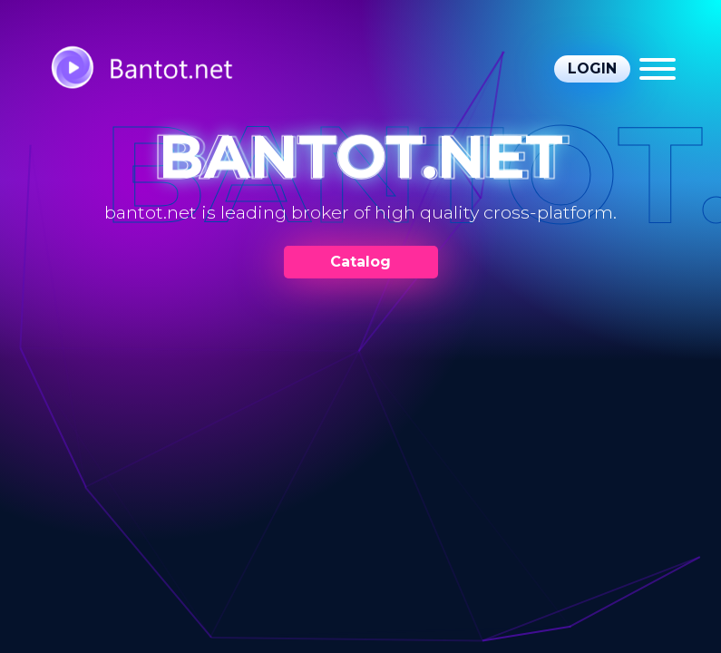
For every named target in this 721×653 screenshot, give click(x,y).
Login (592, 68)
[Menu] (657, 69)
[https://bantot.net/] (158, 69)
